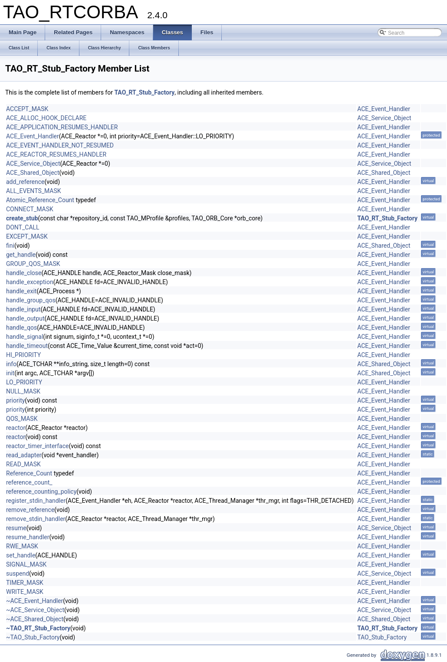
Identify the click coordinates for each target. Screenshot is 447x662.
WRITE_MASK (24, 591)
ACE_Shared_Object (32, 172)
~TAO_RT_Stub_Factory (38, 628)
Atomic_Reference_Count (40, 200)
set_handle (20, 555)
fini (10, 245)
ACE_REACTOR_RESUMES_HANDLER (56, 154)
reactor (15, 427)
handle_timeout (27, 345)
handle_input (23, 309)
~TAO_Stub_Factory (33, 637)
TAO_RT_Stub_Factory (144, 92)
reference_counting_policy (41, 491)
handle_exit (21, 291)
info (11, 363)
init (10, 373)
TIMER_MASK (24, 582)
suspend (17, 573)
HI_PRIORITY (23, 354)
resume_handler (27, 537)
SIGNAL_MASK (26, 564)
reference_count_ (29, 482)
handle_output (25, 318)
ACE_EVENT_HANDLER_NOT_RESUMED (60, 145)
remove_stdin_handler (35, 518)
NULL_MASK (23, 391)
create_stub (22, 218)
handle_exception (29, 282)
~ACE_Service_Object (35, 609)
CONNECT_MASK (29, 209)
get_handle (21, 254)
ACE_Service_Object (384, 118)
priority (15, 400)
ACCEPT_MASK (27, 108)
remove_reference (30, 509)
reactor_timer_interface (37, 445)
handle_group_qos (31, 300)
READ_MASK (23, 464)
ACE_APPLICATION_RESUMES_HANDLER (62, 127)
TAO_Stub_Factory (382, 637)
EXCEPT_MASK (27, 236)
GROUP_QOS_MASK (33, 263)
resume (16, 527)
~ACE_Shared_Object (34, 619)
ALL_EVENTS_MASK (33, 190)
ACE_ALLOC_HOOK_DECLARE (46, 118)
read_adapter (24, 455)
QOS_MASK (21, 418)
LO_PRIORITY (24, 382)
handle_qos (21, 327)
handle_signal (24, 336)
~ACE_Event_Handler (34, 600)
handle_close (23, 272)
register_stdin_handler (36, 500)
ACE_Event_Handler (383, 108)
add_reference (25, 181)
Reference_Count (29, 473)
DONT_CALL (22, 227)
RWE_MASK (22, 546)
